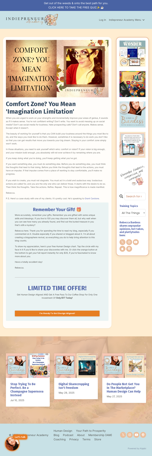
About (81, 435)
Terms (86, 439)
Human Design (63, 430)
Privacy (74, 439)
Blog (56, 435)
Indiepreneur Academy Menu (127, 19)
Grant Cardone (92, 198)
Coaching (60, 439)
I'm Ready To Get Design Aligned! (57, 313)
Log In (102, 19)
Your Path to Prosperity (91, 430)
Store (97, 439)
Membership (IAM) (100, 435)
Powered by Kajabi (137, 448)
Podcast (68, 435)
